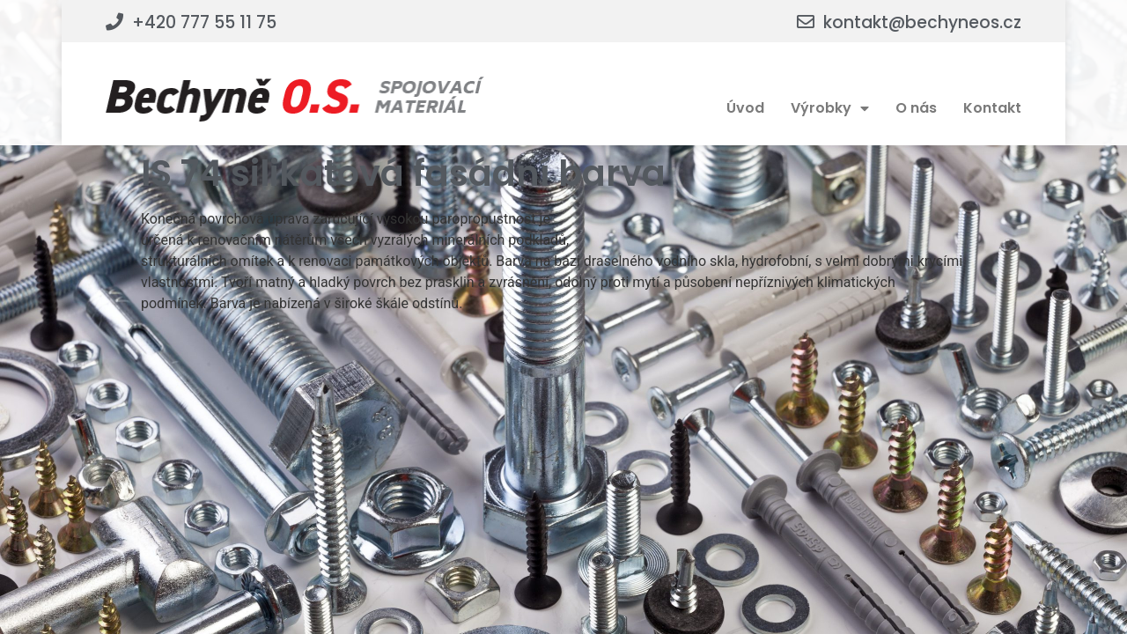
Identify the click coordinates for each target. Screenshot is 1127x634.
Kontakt (992, 108)
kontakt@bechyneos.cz (922, 22)
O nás (916, 108)
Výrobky (830, 108)
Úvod (745, 108)
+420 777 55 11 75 (204, 22)
